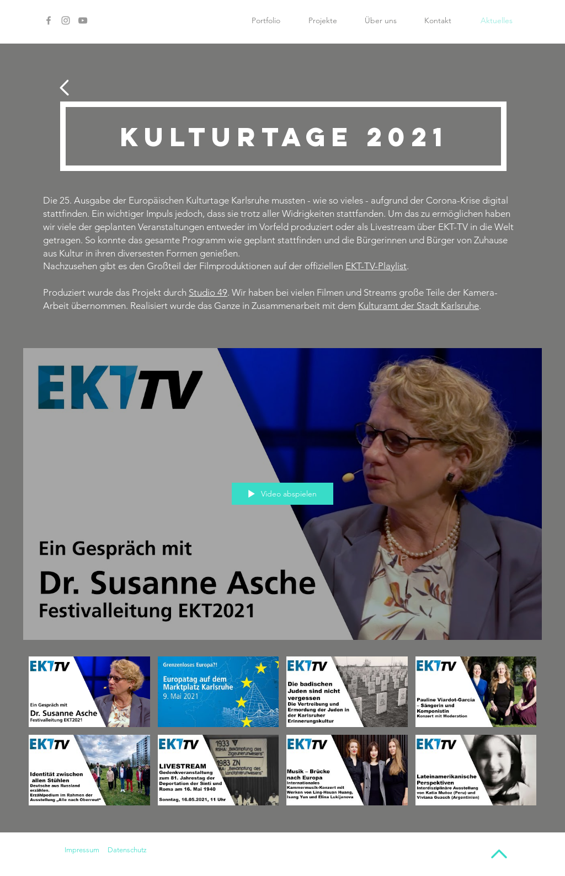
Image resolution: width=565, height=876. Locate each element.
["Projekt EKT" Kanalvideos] (282, 736)
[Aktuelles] (496, 20)
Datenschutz (127, 850)
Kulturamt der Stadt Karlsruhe (418, 305)
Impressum (82, 850)
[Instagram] (65, 20)
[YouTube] (82, 20)
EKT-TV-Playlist (376, 265)
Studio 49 (208, 292)
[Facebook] (48, 20)
